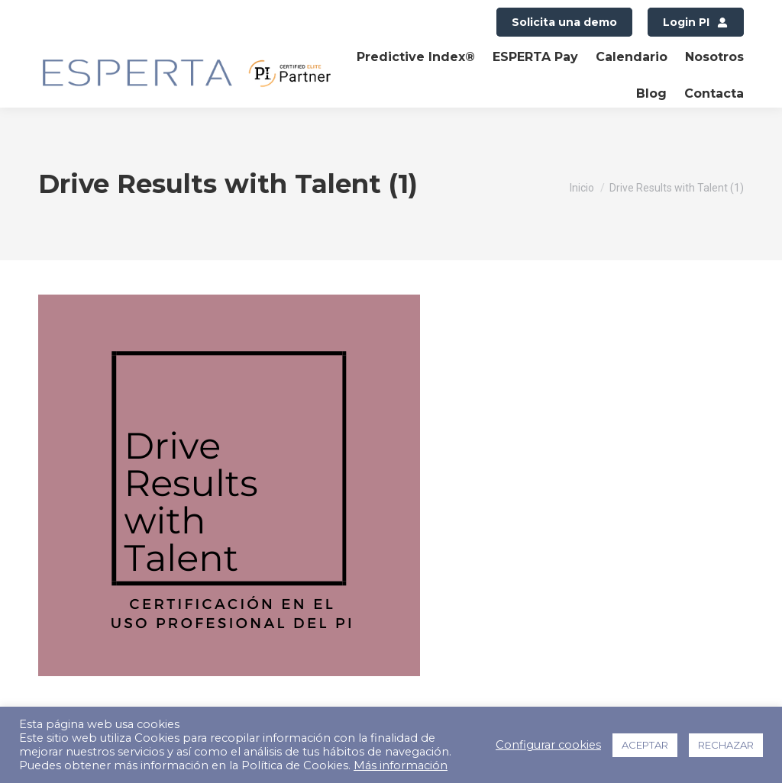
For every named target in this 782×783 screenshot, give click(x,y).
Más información (401, 765)
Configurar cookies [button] (548, 745)
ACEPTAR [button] (645, 745)
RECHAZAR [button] (726, 745)
